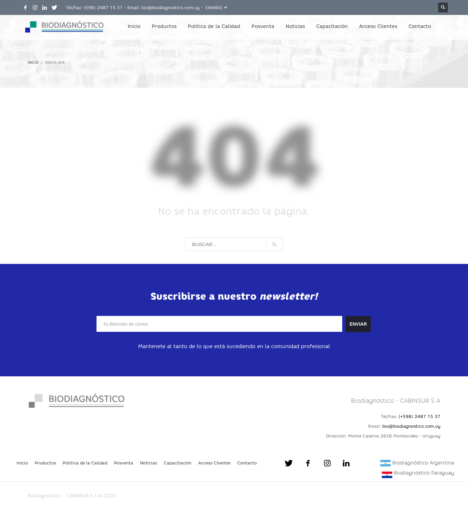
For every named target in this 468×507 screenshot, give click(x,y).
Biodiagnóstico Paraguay (424, 473)
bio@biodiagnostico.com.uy (170, 7)
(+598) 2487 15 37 (419, 416)
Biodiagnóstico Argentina (423, 463)
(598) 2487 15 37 (103, 7)
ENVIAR (358, 324)
